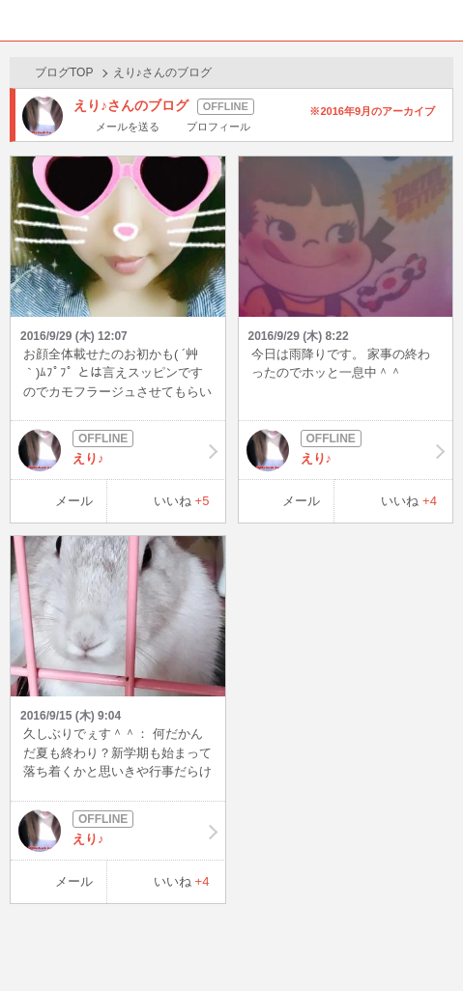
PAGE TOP (428, 939)
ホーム (20, 20)
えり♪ (118, 450)
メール (74, 501)
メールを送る (127, 126)
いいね (182, 501)
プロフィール (218, 126)
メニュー (442, 20)
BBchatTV (232, 20)
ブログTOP (64, 72)
